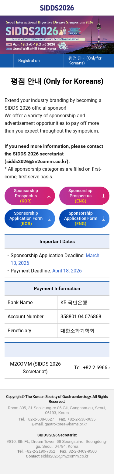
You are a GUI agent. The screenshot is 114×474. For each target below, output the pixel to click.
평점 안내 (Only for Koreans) (85, 60)
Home (7, 7)
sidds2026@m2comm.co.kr (36, 161)
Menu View (106, 7)
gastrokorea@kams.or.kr (66, 424)
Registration (29, 60)
